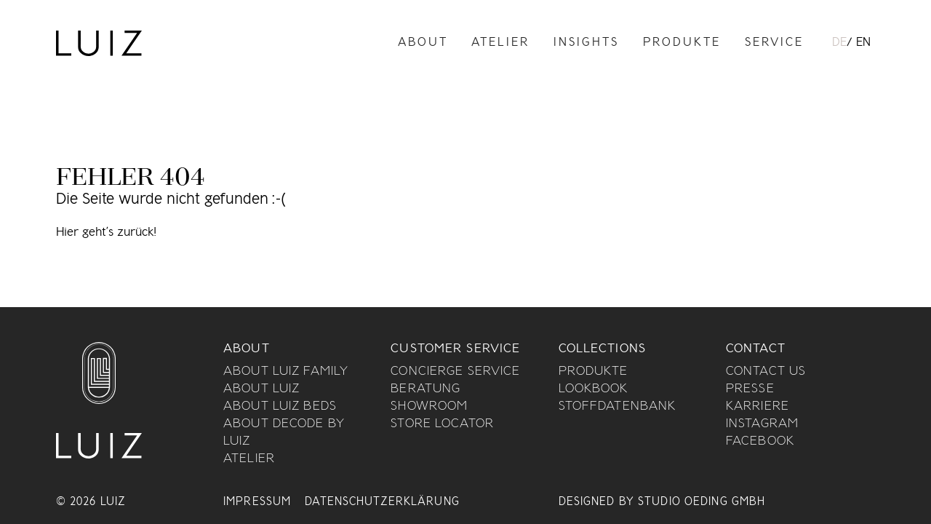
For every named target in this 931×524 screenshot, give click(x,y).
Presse (750, 389)
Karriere (757, 407)
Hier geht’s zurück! (106, 233)
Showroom (429, 407)
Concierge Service (455, 372)
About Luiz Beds (280, 407)
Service (774, 43)
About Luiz (261, 389)
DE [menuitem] (839, 43)
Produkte (682, 43)
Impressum (257, 502)
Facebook (760, 442)
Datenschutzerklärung (382, 502)
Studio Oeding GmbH (701, 502)
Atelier (500, 43)
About (423, 43)
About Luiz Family (285, 372)
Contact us (766, 372)
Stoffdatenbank (617, 407)
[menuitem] (839, 43)
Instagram (762, 424)
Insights (586, 43)
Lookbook (593, 389)
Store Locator (442, 424)
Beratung (425, 389)
